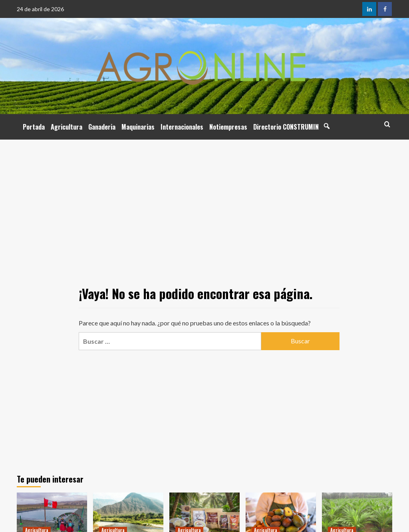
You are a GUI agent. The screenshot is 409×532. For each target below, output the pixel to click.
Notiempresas (228, 127)
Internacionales (182, 127)
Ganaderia (101, 127)
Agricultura (66, 127)
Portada (34, 127)
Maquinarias (138, 127)
